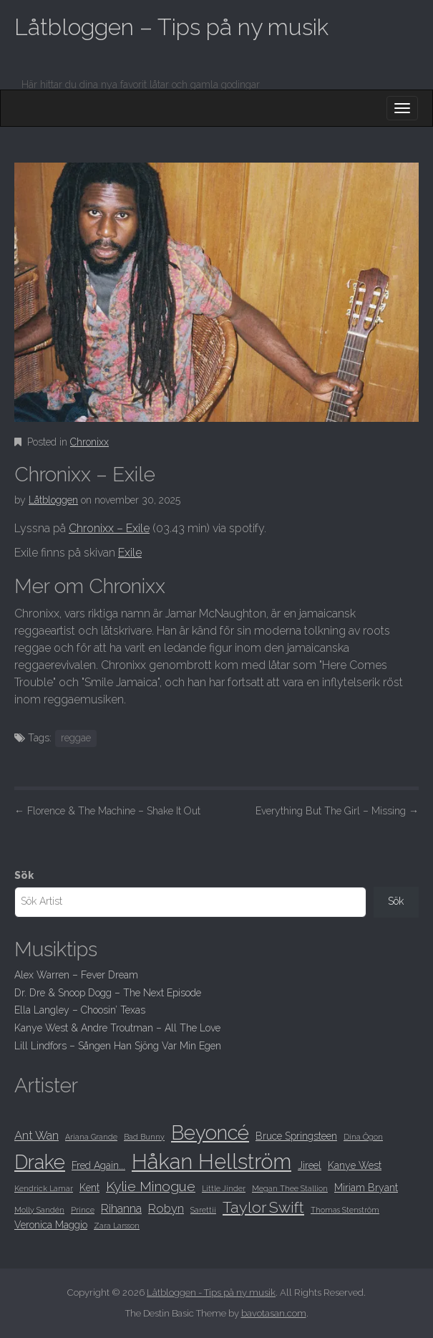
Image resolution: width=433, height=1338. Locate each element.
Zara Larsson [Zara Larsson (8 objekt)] (117, 1225)
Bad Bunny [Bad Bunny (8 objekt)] (144, 1136)
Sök (24, 875)
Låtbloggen (53, 500)
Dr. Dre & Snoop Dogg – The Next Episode (107, 992)
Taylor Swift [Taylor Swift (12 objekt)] (263, 1207)
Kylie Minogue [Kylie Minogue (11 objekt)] (150, 1186)
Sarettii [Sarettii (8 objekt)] (203, 1209)
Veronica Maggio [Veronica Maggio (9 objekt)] (50, 1225)
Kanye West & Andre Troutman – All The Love (117, 1028)
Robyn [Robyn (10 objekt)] (166, 1208)
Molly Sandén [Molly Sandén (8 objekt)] (39, 1209)
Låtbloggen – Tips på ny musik (171, 27)
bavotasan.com (273, 1313)
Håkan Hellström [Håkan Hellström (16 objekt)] (211, 1161)
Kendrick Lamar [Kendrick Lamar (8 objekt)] (43, 1188)
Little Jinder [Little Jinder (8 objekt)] (223, 1188)
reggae (76, 737)
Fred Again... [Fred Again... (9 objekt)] (98, 1165)
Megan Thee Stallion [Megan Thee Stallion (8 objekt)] (290, 1188)
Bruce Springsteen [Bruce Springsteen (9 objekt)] (296, 1136)
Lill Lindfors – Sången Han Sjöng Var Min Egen (117, 1045)
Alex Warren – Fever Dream (76, 975)
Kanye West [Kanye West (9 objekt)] (354, 1165)
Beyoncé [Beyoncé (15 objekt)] (210, 1132)
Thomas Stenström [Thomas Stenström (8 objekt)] (345, 1209)
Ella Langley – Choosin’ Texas (79, 1010)
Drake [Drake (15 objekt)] (39, 1161)
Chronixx (89, 442)
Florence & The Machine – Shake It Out (107, 811)
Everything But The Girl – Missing (337, 811)
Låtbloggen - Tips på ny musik (211, 1292)
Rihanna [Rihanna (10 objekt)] (121, 1208)
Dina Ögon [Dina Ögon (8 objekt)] (363, 1136)
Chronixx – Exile (109, 528)
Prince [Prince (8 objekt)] (82, 1209)
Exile (130, 552)
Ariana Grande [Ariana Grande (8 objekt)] (91, 1136)
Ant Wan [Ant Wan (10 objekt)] (36, 1135)
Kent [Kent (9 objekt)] (89, 1187)
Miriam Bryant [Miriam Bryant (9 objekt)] (366, 1187)
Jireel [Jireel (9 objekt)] (309, 1165)
